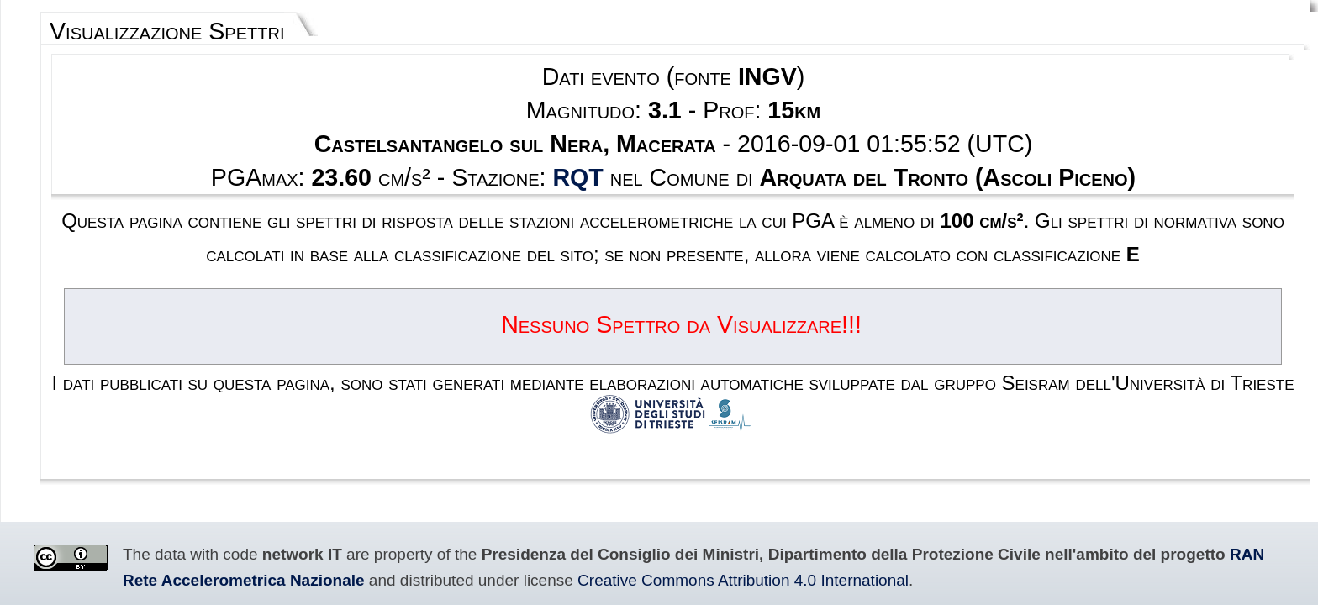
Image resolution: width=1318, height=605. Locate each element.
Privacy (662, 525)
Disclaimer (607, 525)
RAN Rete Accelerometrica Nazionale (970, 409)
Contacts (714, 525)
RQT (606, 131)
